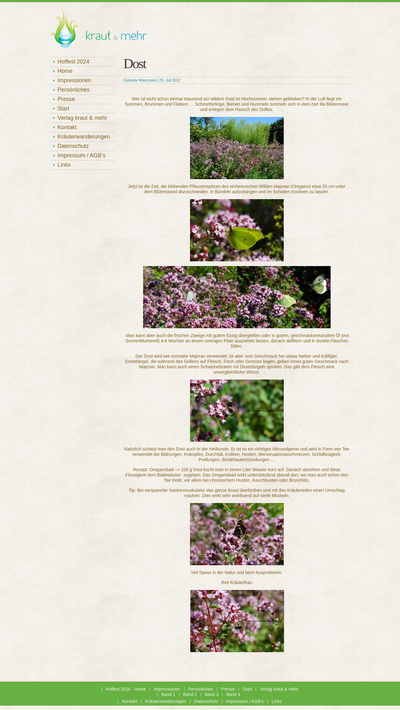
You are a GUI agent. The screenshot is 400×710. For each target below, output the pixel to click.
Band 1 (168, 694)
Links (64, 165)
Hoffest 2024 (73, 61)
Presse (66, 99)
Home (65, 71)
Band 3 (211, 694)
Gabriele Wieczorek (139, 80)
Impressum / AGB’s (82, 155)
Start (63, 108)
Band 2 (190, 694)
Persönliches (74, 90)
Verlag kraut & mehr (82, 118)
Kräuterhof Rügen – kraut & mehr (98, 31)
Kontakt (67, 127)
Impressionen (74, 80)
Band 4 (233, 694)
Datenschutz (73, 146)
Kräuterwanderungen (84, 136)
